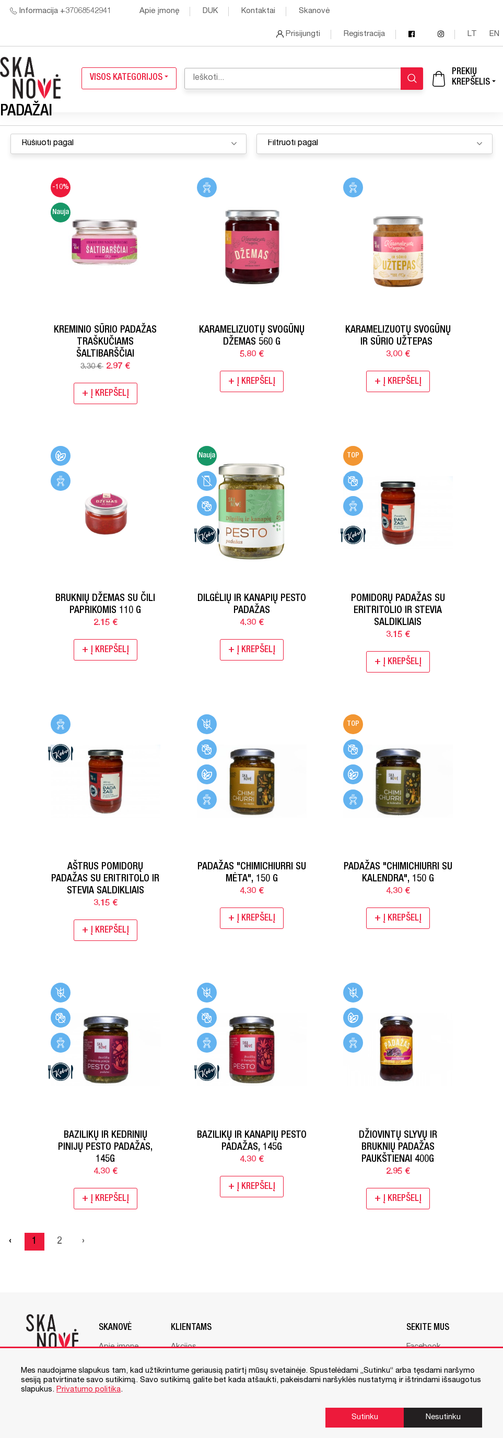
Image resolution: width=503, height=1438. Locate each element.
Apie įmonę (159, 11)
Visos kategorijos (129, 78)
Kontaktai (258, 11)
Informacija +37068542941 (60, 11)
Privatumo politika (88, 1390)
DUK (210, 11)
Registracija (364, 34)
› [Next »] (83, 1241)
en (494, 34)
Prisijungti (298, 34)
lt (473, 34)
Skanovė (314, 11)
